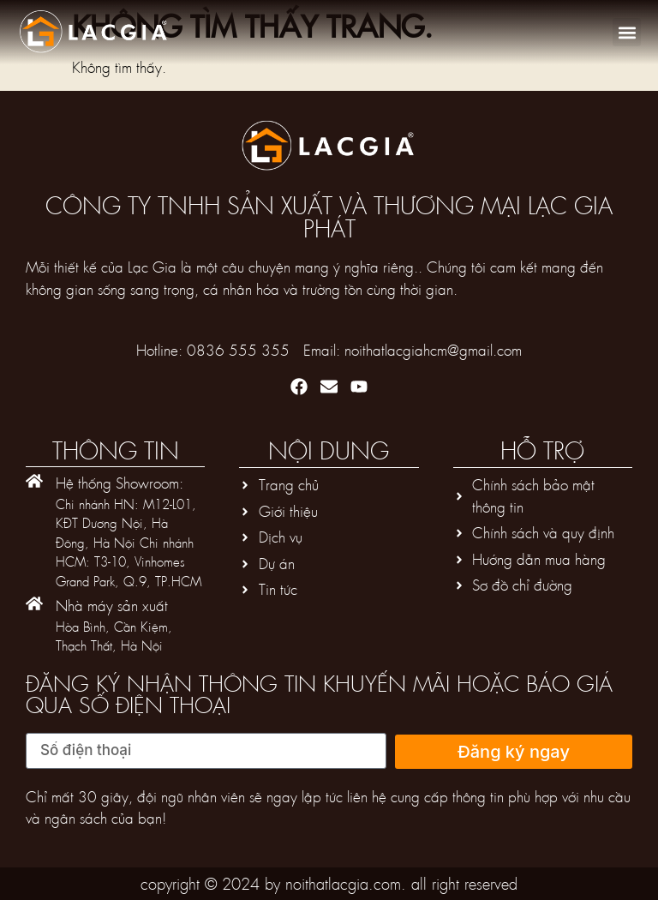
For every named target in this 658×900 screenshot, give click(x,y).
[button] (627, 32)
